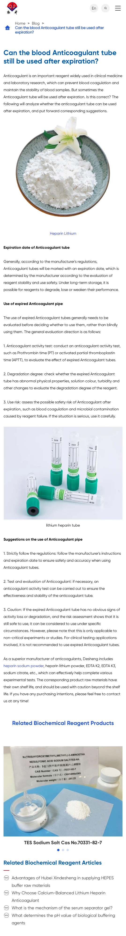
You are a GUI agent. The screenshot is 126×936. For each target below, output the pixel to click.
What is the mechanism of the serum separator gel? (62, 907)
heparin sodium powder (24, 666)
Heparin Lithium (63, 233)
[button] (58, 850)
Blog (36, 23)
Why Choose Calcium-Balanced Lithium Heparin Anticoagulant (58, 896)
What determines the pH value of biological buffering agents (63, 919)
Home (20, 23)
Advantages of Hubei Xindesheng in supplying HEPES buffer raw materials (63, 881)
